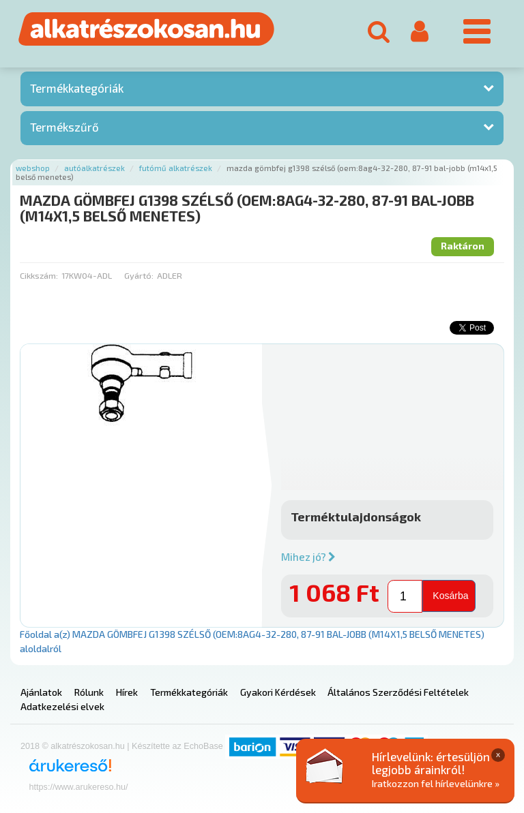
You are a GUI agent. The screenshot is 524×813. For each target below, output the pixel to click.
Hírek (127, 692)
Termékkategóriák (76, 88)
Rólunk (89, 692)
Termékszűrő (64, 127)
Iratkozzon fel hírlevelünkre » (435, 783)
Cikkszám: (39, 275)
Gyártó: (139, 275)
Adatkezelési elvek (62, 706)
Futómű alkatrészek (175, 168)
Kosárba (450, 595)
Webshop (33, 168)
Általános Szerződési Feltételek (398, 692)
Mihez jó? (308, 557)
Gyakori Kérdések (278, 692)
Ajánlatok (41, 692)
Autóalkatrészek (94, 168)
